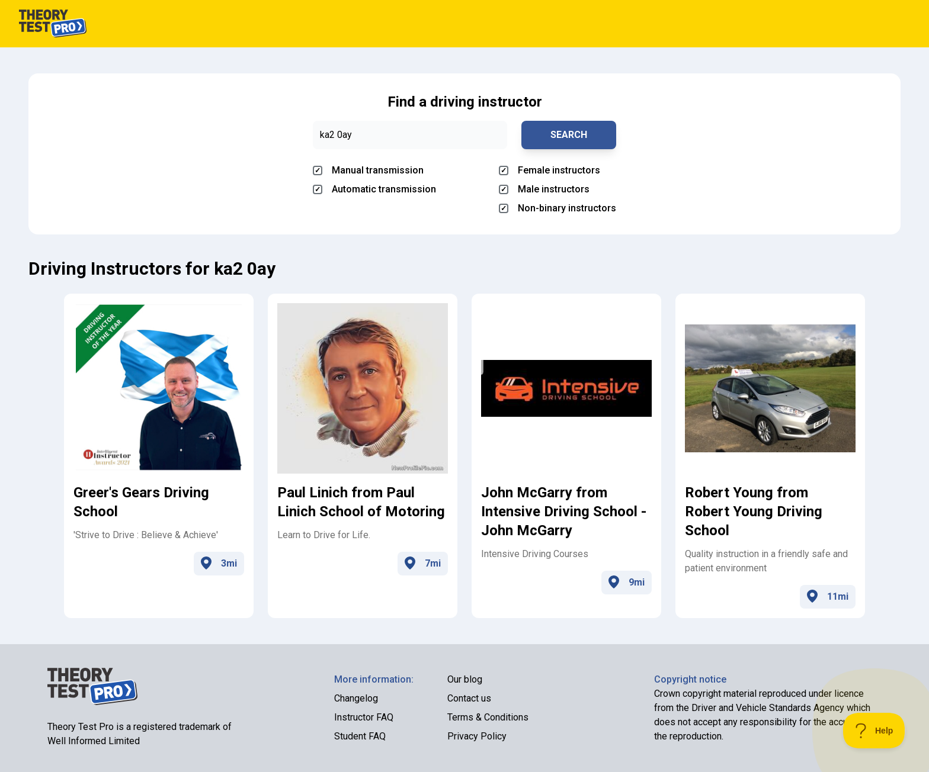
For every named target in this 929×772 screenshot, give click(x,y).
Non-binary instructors (557, 208)
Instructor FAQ (363, 717)
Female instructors (549, 170)
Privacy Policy (477, 736)
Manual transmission (368, 170)
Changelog (356, 698)
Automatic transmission (374, 189)
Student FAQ (360, 736)
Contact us (469, 698)
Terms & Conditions (487, 717)
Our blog (464, 679)
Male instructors (544, 189)
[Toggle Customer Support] (874, 730)
